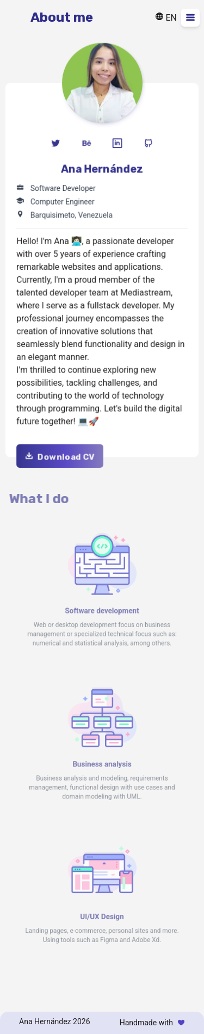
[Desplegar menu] (190, 18)
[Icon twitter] (56, 144)
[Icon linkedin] (117, 144)
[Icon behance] (87, 144)
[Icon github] (148, 144)
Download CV (60, 455)
